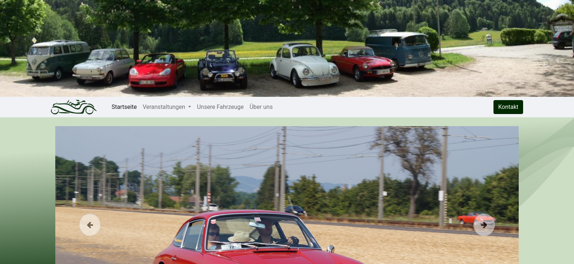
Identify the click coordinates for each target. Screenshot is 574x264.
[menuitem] (124, 107)
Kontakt (508, 106)
